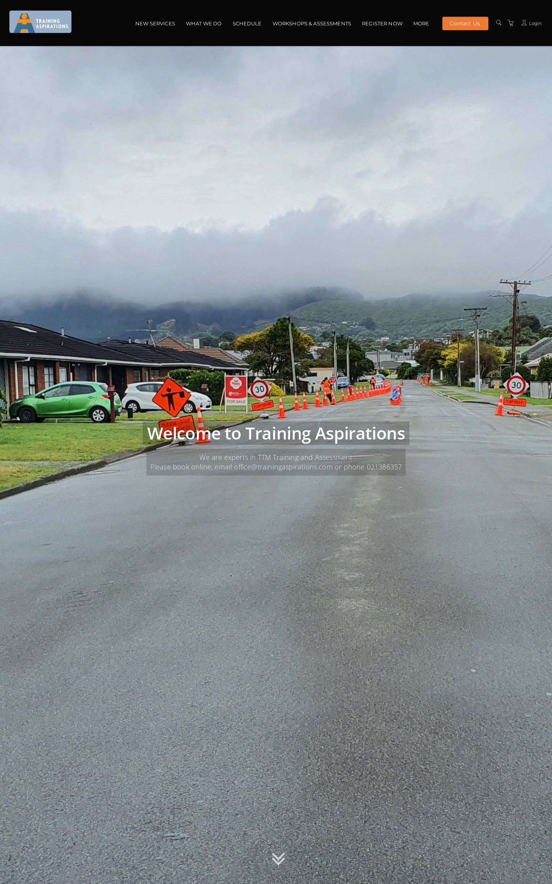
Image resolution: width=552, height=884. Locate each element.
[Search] (499, 23)
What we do (204, 23)
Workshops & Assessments (312, 23)
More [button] (421, 23)
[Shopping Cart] (511, 22)
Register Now (382, 23)
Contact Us (464, 23)
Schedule (247, 23)
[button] (278, 860)
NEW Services (155, 23)
